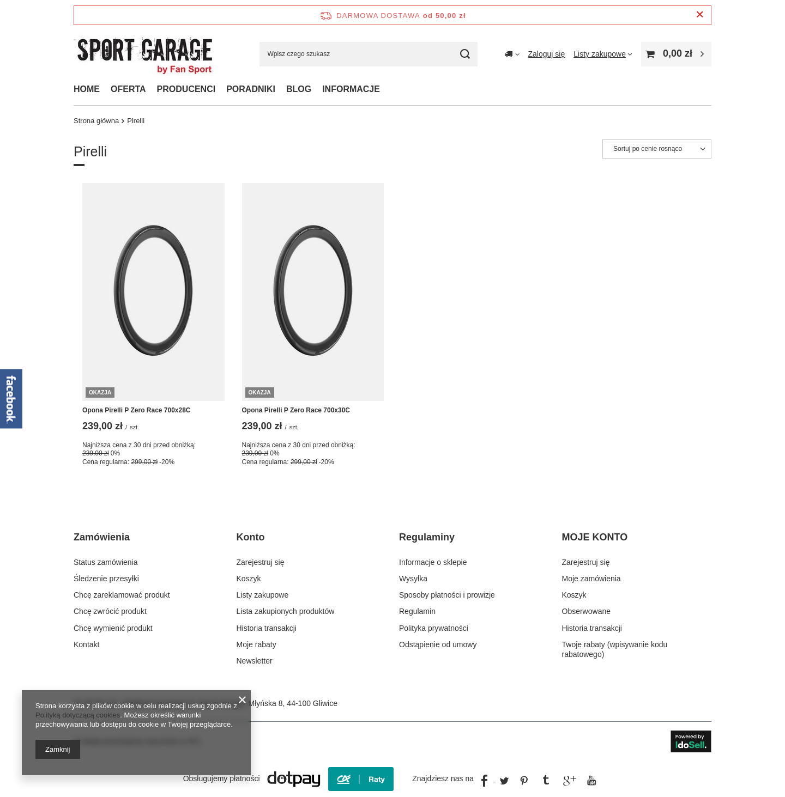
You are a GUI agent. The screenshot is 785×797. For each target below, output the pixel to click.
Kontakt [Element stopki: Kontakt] (86, 644)
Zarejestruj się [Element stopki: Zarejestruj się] (261, 562)
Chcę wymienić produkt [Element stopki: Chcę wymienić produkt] (113, 628)
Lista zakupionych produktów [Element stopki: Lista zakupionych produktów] (286, 611)
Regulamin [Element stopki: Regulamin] (417, 611)
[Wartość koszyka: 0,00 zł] (676, 54)
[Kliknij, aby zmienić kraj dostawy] (512, 53)
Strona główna (96, 121)
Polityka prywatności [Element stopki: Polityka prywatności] (433, 628)
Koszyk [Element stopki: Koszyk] (249, 578)
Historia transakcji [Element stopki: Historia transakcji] (267, 628)
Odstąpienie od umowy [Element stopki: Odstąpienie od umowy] (437, 644)
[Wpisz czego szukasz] (368, 54)
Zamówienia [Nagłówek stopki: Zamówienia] (102, 537)
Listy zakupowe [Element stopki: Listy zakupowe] (263, 595)
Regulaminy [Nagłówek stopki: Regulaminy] (427, 537)
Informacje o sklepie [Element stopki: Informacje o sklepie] (433, 562)
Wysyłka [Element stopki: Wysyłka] (413, 578)
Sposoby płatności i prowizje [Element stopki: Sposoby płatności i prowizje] (447, 595)
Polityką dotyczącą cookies (77, 715)
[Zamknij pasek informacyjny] (700, 15)
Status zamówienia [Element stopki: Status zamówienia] (106, 562)
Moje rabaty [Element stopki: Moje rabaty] (256, 644)
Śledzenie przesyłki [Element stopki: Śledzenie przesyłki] (106, 578)
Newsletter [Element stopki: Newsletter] (255, 660)
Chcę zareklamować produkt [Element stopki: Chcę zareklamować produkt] (122, 595)
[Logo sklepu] (145, 54)
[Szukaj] (465, 54)
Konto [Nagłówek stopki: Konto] (251, 537)
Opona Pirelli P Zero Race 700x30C (296, 410)
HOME (87, 89)
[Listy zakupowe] (602, 54)
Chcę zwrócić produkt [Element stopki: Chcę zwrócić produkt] (110, 611)
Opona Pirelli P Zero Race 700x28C (136, 410)
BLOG (298, 89)
